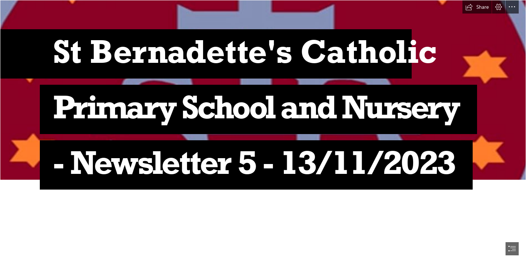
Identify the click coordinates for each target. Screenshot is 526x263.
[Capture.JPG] (263, 100)
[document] (263, 131)
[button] (477, 7)
